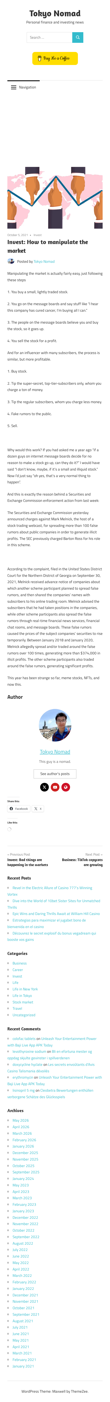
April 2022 (21, 1269)
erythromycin (23, 1077)
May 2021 (21, 1340)
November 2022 (25, 1224)
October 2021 (23, 1308)
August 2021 (23, 1321)
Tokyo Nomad (55, 13)
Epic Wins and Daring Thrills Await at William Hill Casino (56, 913)
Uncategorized (24, 1015)
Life (15, 982)
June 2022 (21, 1256)
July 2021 (20, 1327)
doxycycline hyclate (28, 1064)
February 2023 (24, 1204)
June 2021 (21, 1334)
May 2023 (21, 1185)
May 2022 (21, 1263)
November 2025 (25, 1159)
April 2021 (21, 1347)
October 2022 (23, 1230)
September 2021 (26, 1314)
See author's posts (55, 774)
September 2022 (26, 1237)
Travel (17, 1008)
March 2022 (22, 1275)
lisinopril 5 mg (24, 1090)
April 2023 (21, 1191)
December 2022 (25, 1217)
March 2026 (22, 1133)
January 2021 (23, 1366)
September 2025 (26, 1172)
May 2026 (21, 1120)
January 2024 (23, 1178)
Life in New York (25, 989)
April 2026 (21, 1127)
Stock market (23, 1002)
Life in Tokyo (22, 995)
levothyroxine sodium (29, 1051)
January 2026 (23, 1146)
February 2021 (24, 1359)
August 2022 (23, 1243)
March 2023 (22, 1198)
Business (20, 963)
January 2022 (23, 1288)
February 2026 (24, 1140)
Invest (38, 235)
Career (18, 970)
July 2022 (20, 1249)
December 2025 (25, 1153)
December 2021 (25, 1295)
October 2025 (23, 1166)
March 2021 (22, 1353)
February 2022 (24, 1282)
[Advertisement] (55, 126)
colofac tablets (24, 1038)
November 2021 (25, 1301)
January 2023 (23, 1211)
